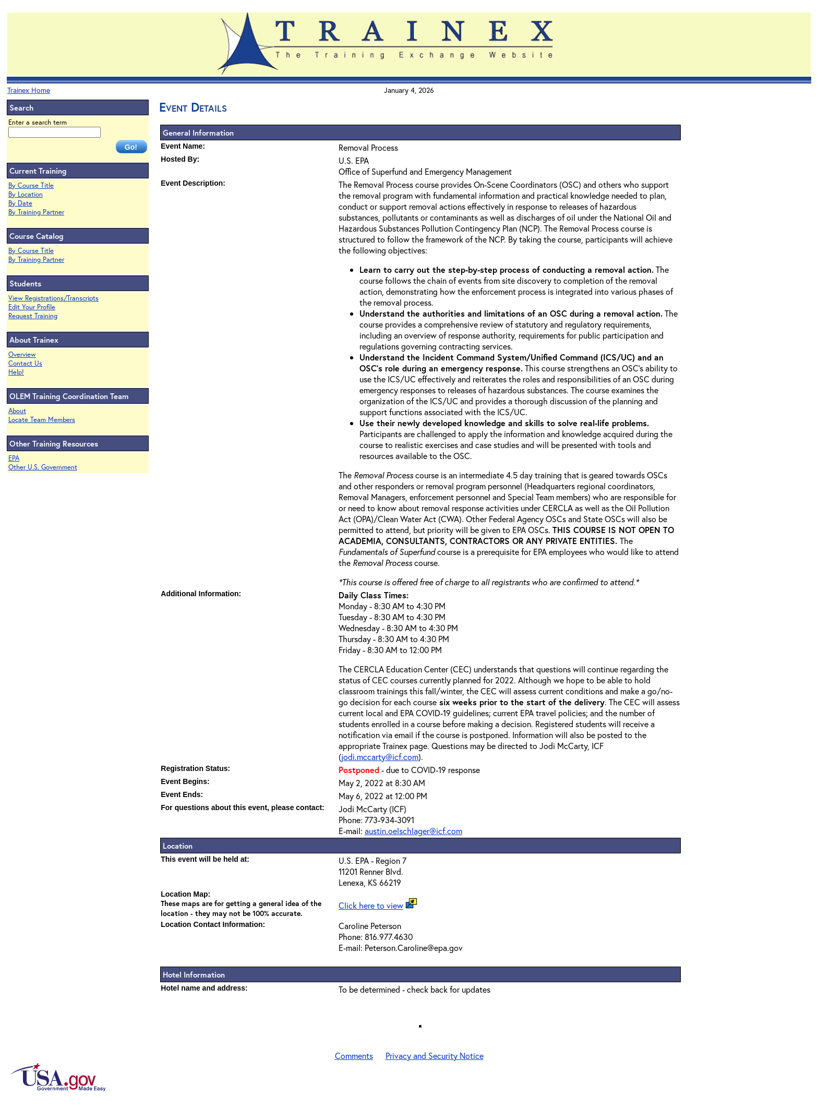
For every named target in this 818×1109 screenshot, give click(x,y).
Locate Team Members (41, 419)
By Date (20, 203)
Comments (354, 1055)
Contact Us (25, 363)
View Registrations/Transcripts (53, 298)
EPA (13, 458)
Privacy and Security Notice (435, 1055)
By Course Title (31, 185)
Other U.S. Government (42, 467)
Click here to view (371, 905)
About (17, 410)
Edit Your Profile (31, 307)
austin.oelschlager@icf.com (413, 830)
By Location (25, 194)
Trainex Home (28, 90)
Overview (22, 354)
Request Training (32, 315)
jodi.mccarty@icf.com (379, 756)
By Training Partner (36, 212)
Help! (16, 372)
